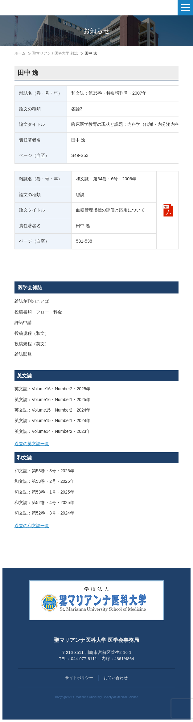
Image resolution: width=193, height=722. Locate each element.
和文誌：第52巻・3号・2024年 (44, 513)
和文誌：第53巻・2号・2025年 (44, 481)
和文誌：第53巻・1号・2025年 (44, 492)
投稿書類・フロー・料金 (38, 312)
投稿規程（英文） (31, 344)
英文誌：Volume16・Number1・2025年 (52, 399)
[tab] (96, 444)
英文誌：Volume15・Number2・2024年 (52, 410)
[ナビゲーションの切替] (185, 7)
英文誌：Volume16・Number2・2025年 (52, 389)
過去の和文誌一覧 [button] (31, 525)
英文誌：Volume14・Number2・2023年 (52, 431)
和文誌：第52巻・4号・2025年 (44, 502)
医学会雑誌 (30, 287)
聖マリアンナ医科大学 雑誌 (55, 53)
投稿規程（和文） (31, 333)
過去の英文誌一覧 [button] (31, 443)
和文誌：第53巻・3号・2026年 (44, 471)
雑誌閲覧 (23, 354)
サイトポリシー (79, 677)
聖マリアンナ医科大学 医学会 (35, 8)
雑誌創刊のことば (31, 301)
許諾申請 (23, 322)
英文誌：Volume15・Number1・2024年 (52, 420)
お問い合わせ (116, 677)
